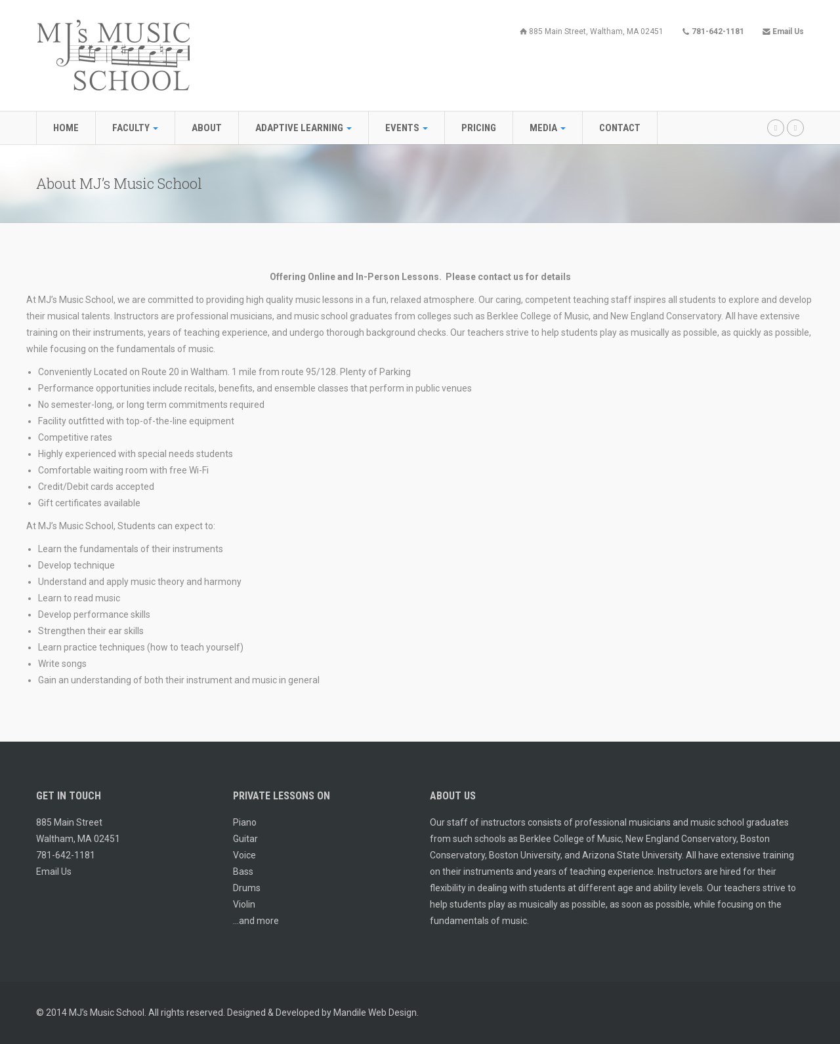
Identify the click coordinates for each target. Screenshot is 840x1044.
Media (548, 128)
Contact (619, 128)
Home (66, 128)
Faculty (135, 128)
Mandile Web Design (375, 1012)
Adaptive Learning (303, 128)
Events (406, 128)
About (207, 128)
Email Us (54, 871)
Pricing (478, 128)
